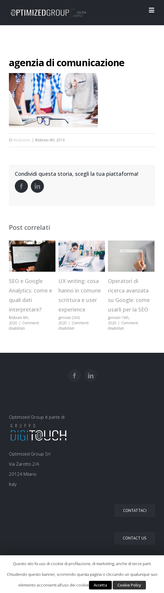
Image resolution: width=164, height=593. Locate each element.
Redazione (21, 140)
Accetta (100, 585)
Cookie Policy (129, 585)
